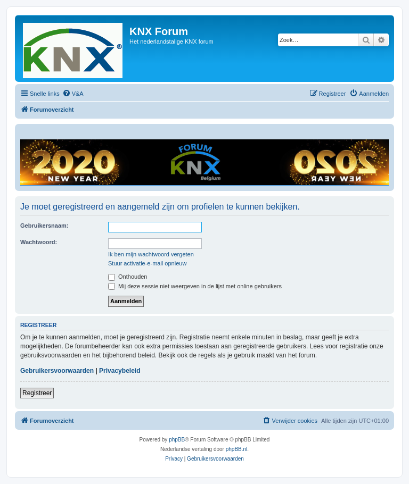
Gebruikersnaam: (44, 225)
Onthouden (128, 276)
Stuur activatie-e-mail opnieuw (147, 263)
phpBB (177, 440)
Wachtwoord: (38, 242)
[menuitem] (73, 93)
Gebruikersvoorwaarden (57, 370)
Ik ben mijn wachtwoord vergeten (151, 254)
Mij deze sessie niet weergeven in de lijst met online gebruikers (195, 286)
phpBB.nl (237, 449)
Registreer (37, 393)
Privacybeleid (119, 370)
